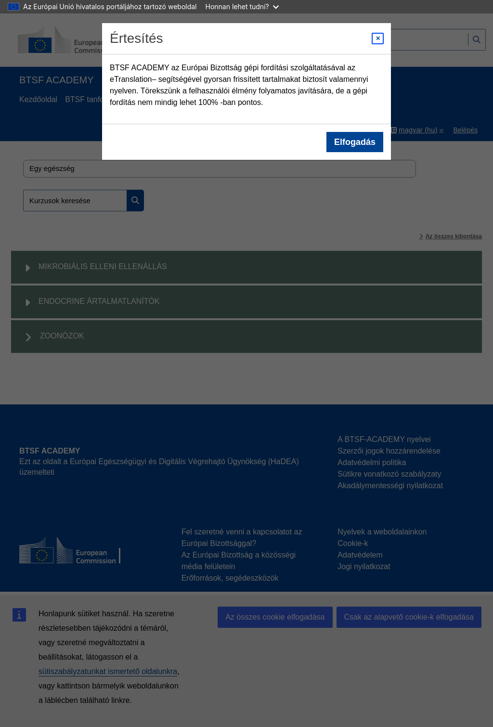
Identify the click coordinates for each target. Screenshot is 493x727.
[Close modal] (377, 38)
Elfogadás (355, 142)
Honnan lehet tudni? (242, 6)
